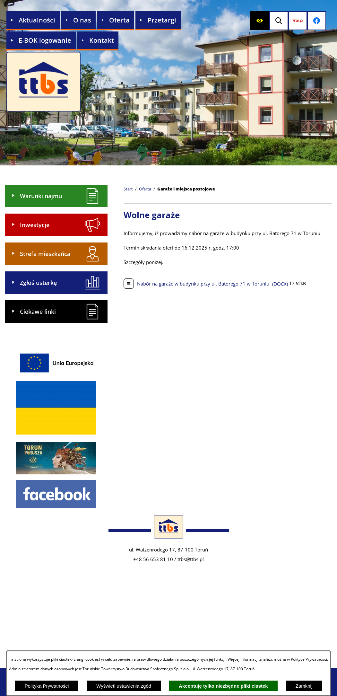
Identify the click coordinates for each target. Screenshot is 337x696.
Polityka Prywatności (47, 686)
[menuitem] (33, 20)
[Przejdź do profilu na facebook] (320, 20)
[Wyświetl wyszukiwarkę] (280, 20)
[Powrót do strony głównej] (128, 189)
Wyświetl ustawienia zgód (123, 686)
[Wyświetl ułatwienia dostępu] (259, 20)
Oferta (145, 189)
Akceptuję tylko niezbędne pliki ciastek (223, 686)
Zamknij (304, 686)
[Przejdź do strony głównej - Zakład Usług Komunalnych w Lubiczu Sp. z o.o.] (43, 82)
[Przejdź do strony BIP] (300, 20)
